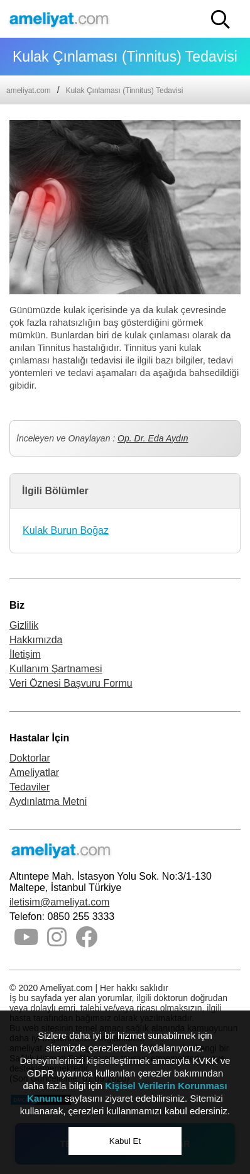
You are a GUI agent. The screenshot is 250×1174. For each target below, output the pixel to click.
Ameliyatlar (34, 772)
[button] (220, 19)
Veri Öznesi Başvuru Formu (71, 683)
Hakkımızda (35, 639)
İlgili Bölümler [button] (55, 490)
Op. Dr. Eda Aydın (152, 438)
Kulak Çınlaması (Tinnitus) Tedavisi (124, 90)
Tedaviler (29, 787)
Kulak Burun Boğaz (66, 530)
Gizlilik (23, 625)
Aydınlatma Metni (48, 801)
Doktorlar (29, 758)
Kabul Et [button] (125, 1141)
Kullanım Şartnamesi (55, 668)
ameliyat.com (28, 90)
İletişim (25, 654)
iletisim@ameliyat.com (59, 902)
